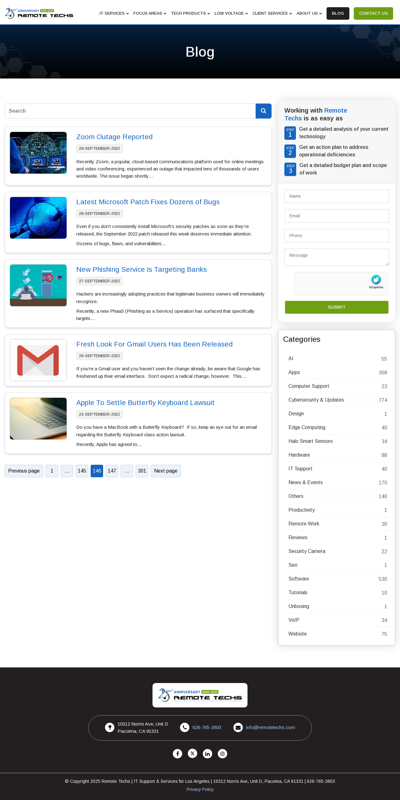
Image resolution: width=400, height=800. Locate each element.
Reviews (298, 537)
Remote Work (303, 523)
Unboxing (298, 606)
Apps (294, 372)
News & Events (305, 482)
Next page (166, 470)
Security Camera (306, 551)
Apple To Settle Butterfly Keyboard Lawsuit (145, 403)
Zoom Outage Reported (114, 137)
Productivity (301, 510)
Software (298, 578)
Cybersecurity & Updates (316, 400)
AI (290, 358)
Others (295, 496)
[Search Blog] (264, 111)
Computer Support (308, 386)
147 (112, 470)
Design (296, 413)
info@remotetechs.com (270, 727)
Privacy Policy (200, 789)
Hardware (299, 455)
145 (82, 470)
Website (297, 633)
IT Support (300, 468)
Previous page (24, 470)
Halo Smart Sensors (310, 441)
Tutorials (298, 592)
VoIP (293, 620)
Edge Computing (306, 427)
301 (142, 470)
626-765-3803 (206, 727)
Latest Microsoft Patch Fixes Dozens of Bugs (148, 202)
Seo (293, 565)
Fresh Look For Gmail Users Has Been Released (154, 344)
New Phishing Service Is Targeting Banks (141, 269)
